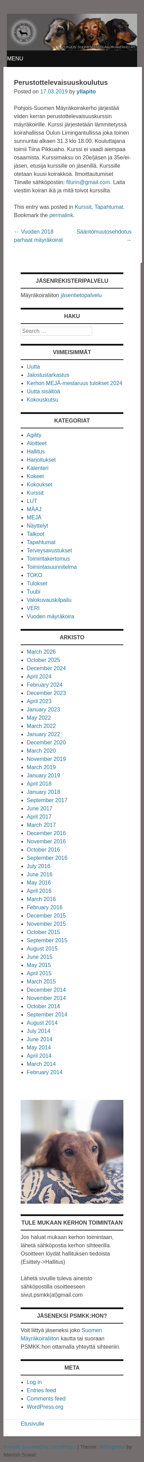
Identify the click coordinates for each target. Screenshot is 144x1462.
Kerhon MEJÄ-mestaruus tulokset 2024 (74, 383)
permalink (61, 215)
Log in (34, 1382)
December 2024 (46, 668)
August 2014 (42, 1023)
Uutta (33, 367)
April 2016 (39, 891)
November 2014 (46, 998)
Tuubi (33, 592)
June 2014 (40, 1039)
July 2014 (39, 1031)
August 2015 (42, 949)
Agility (34, 435)
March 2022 (41, 726)
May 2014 (39, 1047)
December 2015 (46, 916)
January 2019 (43, 775)
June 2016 (40, 874)
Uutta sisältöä (43, 391)
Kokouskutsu (42, 400)
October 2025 (43, 660)
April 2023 (39, 701)
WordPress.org (45, 1407)
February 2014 (45, 1072)
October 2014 (43, 1006)
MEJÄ (34, 517)
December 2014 (46, 990)
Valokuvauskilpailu (49, 600)
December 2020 (46, 742)
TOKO (34, 575)
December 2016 (46, 833)
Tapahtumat (109, 207)
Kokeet (35, 476)
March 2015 (41, 982)
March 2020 (41, 751)
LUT (32, 501)
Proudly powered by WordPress (39, 1447)
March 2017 (41, 825)
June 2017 (40, 808)
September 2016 (47, 858)
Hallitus (36, 451)
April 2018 (39, 784)
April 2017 (39, 817)
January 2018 (43, 792)
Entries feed (41, 1390)
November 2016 (46, 841)
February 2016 (45, 907)
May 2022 (39, 718)
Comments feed (46, 1399)
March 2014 (41, 1064)
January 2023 (43, 709)
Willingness (112, 1447)
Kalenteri (37, 468)
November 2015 (46, 924)
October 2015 (43, 932)
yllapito (86, 91)
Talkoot (35, 534)
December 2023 (46, 693)
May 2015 (39, 965)
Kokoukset (40, 484)
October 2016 (43, 850)
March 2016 (41, 899)
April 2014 (39, 1056)
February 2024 (45, 685)
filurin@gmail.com (88, 182)
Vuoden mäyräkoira (50, 616)
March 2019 (41, 767)
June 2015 (40, 957)
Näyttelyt (37, 526)
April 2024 (39, 676)
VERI (33, 608)
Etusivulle (32, 1424)
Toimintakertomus (48, 559)
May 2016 (39, 883)
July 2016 (39, 866)
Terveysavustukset (49, 550)
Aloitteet (37, 443)
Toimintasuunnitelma (52, 567)
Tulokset (37, 583)
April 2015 (39, 973)
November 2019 (46, 759)
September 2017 (47, 800)
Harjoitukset (41, 460)
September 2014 (47, 1014)
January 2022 (43, 734)
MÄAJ (34, 509)
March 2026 (41, 652)
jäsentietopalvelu (81, 295)
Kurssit (83, 207)
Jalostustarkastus (48, 375)
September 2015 (47, 940)
